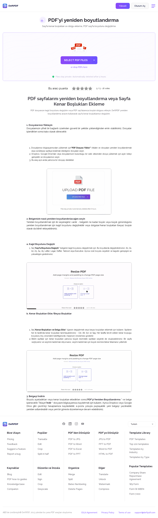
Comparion (12, 489)
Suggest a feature (16, 449)
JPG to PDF (105, 439)
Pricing (10, 439)
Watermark (104, 484)
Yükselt (122, 6)
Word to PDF (105, 449)
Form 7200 (134, 494)
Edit (40, 444)
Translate (103, 474)
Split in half (43, 454)
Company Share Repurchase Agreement (137, 476)
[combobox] (141, 424)
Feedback (12, 444)
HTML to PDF (106, 454)
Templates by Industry (136, 451)
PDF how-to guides (17, 479)
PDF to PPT (74, 454)
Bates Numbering (77, 484)
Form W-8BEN (136, 489)
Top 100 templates (139, 444)
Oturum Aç (139, 6)
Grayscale (43, 489)
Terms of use (124, 512)
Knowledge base (16, 484)
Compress (104, 489)
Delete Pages (75, 489)
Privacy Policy (107, 512)
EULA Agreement (89, 512)
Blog (9, 474)
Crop (40, 449)
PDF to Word (75, 444)
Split (70, 479)
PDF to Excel (75, 449)
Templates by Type (139, 457)
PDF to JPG (74, 439)
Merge (71, 474)
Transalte (42, 439)
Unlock (102, 479)
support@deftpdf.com (145, 512)
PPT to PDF (105, 444)
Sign (40, 479)
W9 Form (134, 484)
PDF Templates (137, 439)
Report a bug (13, 454)
